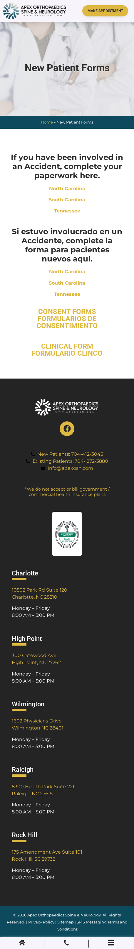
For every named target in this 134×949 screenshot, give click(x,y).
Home (47, 122)
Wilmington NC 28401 (37, 728)
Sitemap (66, 922)
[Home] (22, 944)
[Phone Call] (66, 944)
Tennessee (67, 211)
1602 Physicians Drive (37, 721)
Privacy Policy (41, 922)
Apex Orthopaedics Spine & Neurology (64, 915)
